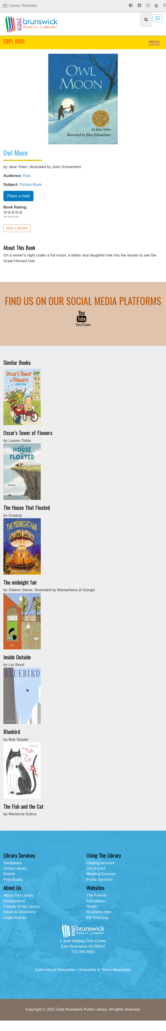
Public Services (100, 879)
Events (9, 874)
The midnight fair (20, 582)
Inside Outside (17, 657)
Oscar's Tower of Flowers (27, 432)
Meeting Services (101, 874)
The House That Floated (26, 507)
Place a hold (18, 196)
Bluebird (11, 731)
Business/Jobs (99, 912)
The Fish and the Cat (23, 806)
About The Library (18, 895)
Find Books (13, 879)
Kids (27, 176)
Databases (12, 863)
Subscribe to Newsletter (55, 970)
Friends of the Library (21, 906)
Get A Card (96, 868)
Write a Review (17, 228)
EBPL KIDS (14, 41)
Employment (14, 901)
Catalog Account (101, 863)
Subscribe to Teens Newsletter (105, 970)
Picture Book (30, 184)
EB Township (98, 917)
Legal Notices (15, 917)
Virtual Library (15, 868)
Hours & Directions (19, 912)
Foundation (96, 901)
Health (92, 906)
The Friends (97, 895)
